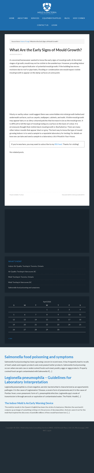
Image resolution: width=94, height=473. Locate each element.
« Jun (10, 338)
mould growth (78, 195)
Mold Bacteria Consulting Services (47, 8)
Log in (49, 430)
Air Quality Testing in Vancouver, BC (22, 271)
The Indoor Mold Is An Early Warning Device (29, 403)
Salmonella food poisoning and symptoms (24, 287)
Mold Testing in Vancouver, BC (20, 282)
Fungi (21, 195)
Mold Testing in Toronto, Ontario (21, 277)
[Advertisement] (47, 94)
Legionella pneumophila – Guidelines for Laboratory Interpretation (38, 379)
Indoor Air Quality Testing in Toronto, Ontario (26, 266)
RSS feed (58, 144)
